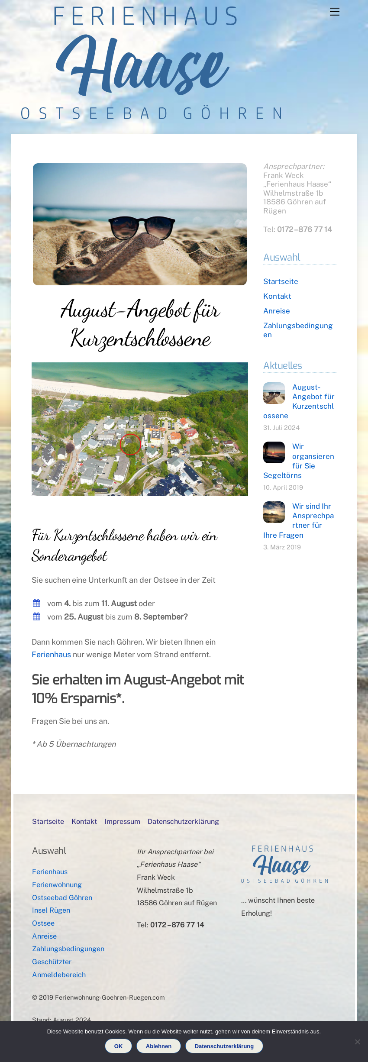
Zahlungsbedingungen (68, 949)
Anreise (276, 311)
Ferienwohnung (57, 885)
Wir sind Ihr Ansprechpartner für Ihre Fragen (298, 520)
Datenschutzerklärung (183, 821)
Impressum (122, 821)
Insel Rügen (51, 910)
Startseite (280, 281)
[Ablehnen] (357, 1041)
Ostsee (43, 923)
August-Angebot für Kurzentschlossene (140, 323)
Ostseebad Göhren (62, 898)
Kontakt (277, 296)
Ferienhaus (51, 654)
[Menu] (334, 11)
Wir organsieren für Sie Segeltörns (298, 461)
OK (118, 1046)
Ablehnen (158, 1046)
